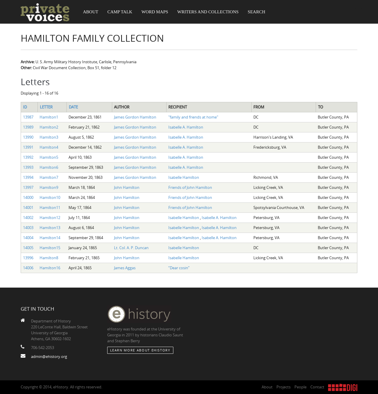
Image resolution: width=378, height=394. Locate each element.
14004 (28, 237)
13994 (28, 177)
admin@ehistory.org (49, 356)
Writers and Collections (208, 11)
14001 (28, 207)
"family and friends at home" (193, 117)
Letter (46, 107)
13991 (28, 147)
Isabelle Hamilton (183, 177)
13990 (28, 137)
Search (256, 11)
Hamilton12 (50, 217)
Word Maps (154, 11)
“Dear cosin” (179, 267)
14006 (28, 267)
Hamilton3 (49, 137)
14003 (28, 227)
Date (73, 107)
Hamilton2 (49, 127)
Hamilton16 (50, 267)
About (90, 11)
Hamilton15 (50, 247)
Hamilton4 (49, 147)
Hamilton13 (50, 227)
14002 (28, 217)
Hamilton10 (50, 197)
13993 (28, 167)
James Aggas (125, 267)
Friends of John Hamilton (190, 187)
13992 (28, 157)
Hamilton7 (49, 177)
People (300, 387)
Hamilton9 (49, 187)
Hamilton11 (50, 207)
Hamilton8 (49, 257)
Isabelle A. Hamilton (185, 127)
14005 (28, 247)
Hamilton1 (49, 117)
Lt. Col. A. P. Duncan (131, 247)
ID (25, 107)
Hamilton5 (49, 157)
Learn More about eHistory (140, 350)
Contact (317, 387)
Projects (283, 387)
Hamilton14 (50, 237)
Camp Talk (119, 11)
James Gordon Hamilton (135, 117)
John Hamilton (126, 187)
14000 (28, 197)
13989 (28, 127)
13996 (28, 257)
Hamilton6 (49, 167)
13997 (28, 187)
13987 (28, 117)
